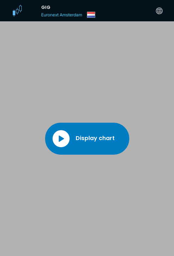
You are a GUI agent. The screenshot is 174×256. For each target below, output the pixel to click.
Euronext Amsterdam (61, 14)
